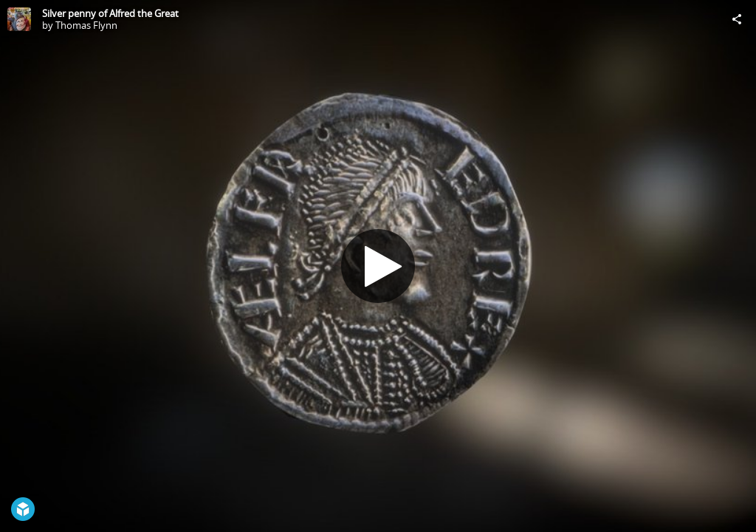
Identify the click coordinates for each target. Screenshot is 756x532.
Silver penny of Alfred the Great (110, 13)
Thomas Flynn (86, 25)
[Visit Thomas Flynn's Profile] (19, 19)
